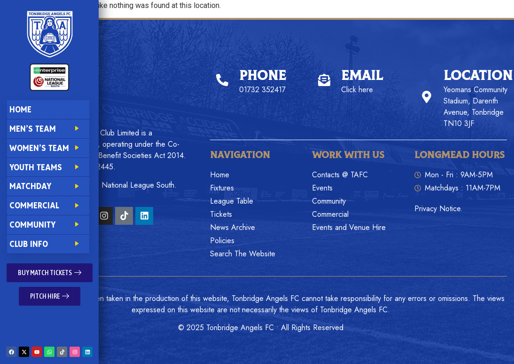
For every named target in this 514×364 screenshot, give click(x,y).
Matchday (47, 186)
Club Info (47, 243)
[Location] (426, 97)
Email (362, 76)
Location (478, 76)
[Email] (324, 80)
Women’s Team (47, 147)
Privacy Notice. (438, 208)
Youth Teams (47, 167)
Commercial (47, 205)
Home (20, 109)
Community (47, 224)
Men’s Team (47, 128)
